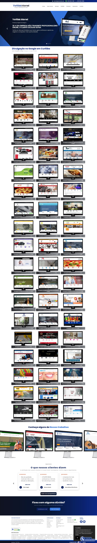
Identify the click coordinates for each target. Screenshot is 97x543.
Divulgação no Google (19, 50)
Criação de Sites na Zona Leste (46, 534)
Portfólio (62, 6)
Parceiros (68, 6)
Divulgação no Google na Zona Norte (35, 536)
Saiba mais (27, 484)
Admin (84, 542)
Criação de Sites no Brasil (52, 535)
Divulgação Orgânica (58, 521)
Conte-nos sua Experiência (48, 493)
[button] (7, 28)
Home (43, 6)
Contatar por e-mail (42, 509)
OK (77, 537)
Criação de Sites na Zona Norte (31, 534)
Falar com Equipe (55, 509)
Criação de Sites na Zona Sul (17, 534)
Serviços (57, 6)
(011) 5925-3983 (71, 519)
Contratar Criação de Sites (65, 535)
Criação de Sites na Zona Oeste (61, 534)
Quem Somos (50, 6)
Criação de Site (59, 519)
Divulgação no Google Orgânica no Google (36, 539)
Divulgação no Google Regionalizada (61, 538)
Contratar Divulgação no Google (18, 539)
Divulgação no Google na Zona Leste (53, 536)
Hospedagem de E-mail (60, 526)
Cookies (78, 528)
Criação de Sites (14, 535)
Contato (81, 6)
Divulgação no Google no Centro (18, 538)
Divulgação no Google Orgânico (44, 538)
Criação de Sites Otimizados (26, 535)
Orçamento (75, 6)
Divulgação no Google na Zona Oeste (70, 536)
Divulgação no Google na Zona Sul (18, 536)
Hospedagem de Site (59, 524)
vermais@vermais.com (72, 522)
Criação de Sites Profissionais (39, 535)
